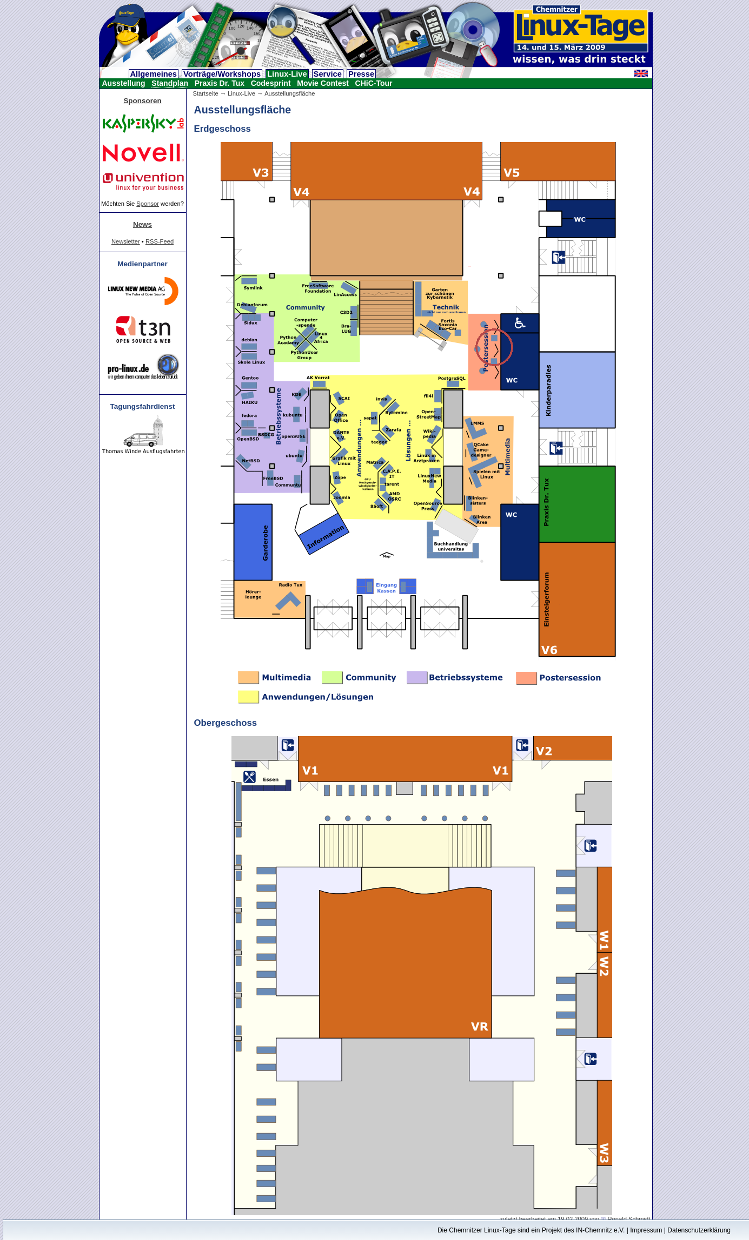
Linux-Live (287, 74)
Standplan (169, 83)
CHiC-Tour (374, 83)
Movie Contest (323, 83)
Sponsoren (142, 101)
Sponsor (147, 203)
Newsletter (125, 241)
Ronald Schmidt (628, 1219)
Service (328, 74)
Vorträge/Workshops (222, 74)
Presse (361, 74)
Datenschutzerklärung (699, 1230)
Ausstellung (123, 83)
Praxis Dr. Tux (219, 83)
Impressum (646, 1230)
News (142, 224)
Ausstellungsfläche (289, 93)
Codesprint (271, 83)
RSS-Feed (159, 241)
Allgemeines (153, 74)
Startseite (205, 93)
